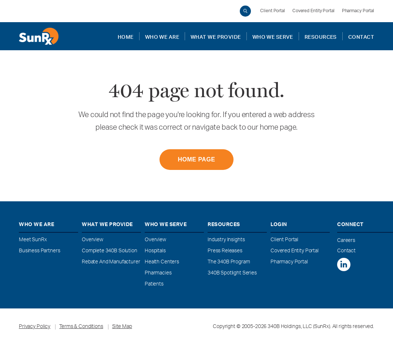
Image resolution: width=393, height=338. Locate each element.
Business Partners (39, 251)
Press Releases (225, 251)
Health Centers (162, 262)
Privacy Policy (34, 327)
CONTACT (361, 36)
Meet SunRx (33, 240)
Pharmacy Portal (358, 11)
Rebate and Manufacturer (111, 262)
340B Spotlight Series (232, 273)
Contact (346, 251)
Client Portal (272, 11)
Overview (92, 240)
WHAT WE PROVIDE (216, 36)
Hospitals (155, 251)
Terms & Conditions (81, 327)
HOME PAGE (196, 159)
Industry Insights (226, 240)
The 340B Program (229, 262)
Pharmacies (158, 273)
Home (126, 36)
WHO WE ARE (162, 36)
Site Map (122, 327)
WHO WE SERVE (272, 36)
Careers (346, 240)
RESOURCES (321, 36)
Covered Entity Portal (313, 11)
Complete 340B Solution (109, 251)
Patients (154, 284)
